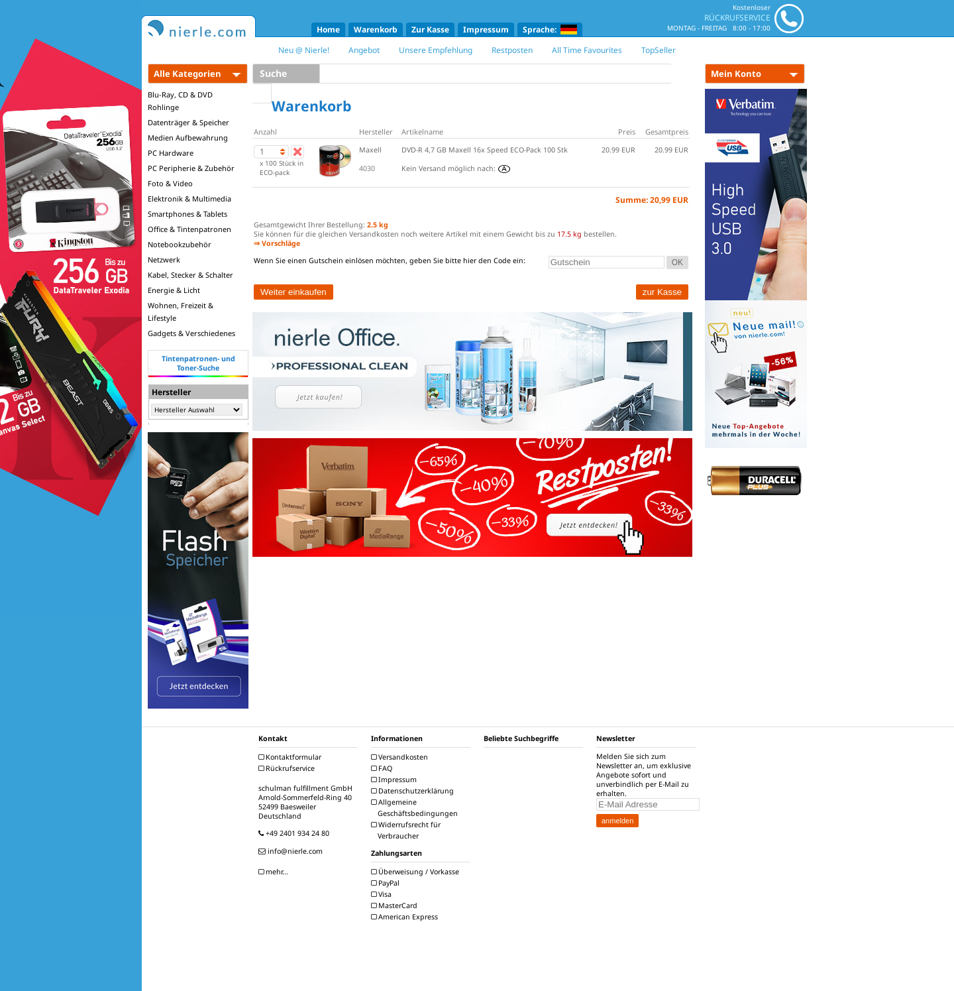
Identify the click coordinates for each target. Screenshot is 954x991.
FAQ (383, 768)
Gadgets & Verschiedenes (191, 333)
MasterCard (395, 905)
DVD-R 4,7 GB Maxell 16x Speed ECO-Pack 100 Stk (484, 149)
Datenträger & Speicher (188, 122)
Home (328, 29)
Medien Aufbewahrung (188, 138)
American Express (406, 916)
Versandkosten (401, 757)
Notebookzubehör (179, 244)
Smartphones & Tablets (187, 214)
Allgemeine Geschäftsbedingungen (416, 807)
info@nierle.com (292, 851)
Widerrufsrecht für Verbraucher (407, 830)
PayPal (386, 883)
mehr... (275, 871)
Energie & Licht (174, 290)
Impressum (486, 29)
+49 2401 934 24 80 (295, 833)
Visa (383, 894)
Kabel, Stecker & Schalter (190, 275)
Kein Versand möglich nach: (455, 168)
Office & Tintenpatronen (189, 229)
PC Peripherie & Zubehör (191, 168)
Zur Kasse (430, 29)
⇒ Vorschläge (277, 243)
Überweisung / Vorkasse (416, 871)
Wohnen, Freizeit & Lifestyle (180, 311)
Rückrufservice (288, 768)
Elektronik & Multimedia (189, 199)
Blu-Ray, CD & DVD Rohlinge (180, 100)
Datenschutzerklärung (414, 790)
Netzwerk (164, 259)
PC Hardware (170, 153)
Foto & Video (170, 183)
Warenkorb (376, 29)
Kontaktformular (291, 757)
